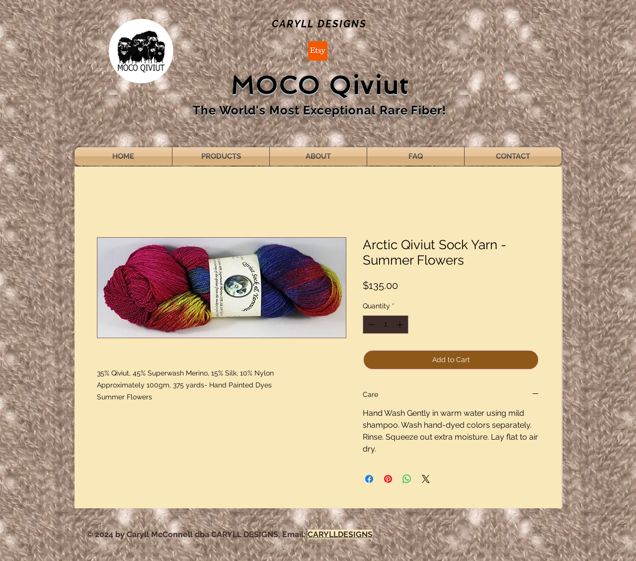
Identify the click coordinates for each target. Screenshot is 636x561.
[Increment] (401, 324)
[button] (500, 78)
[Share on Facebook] (369, 479)
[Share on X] (426, 479)
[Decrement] (370, 324)
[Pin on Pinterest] (388, 479)
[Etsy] (317, 51)
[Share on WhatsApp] (407, 479)
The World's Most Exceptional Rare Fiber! (319, 110)
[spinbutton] (386, 324)
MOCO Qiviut (320, 85)
